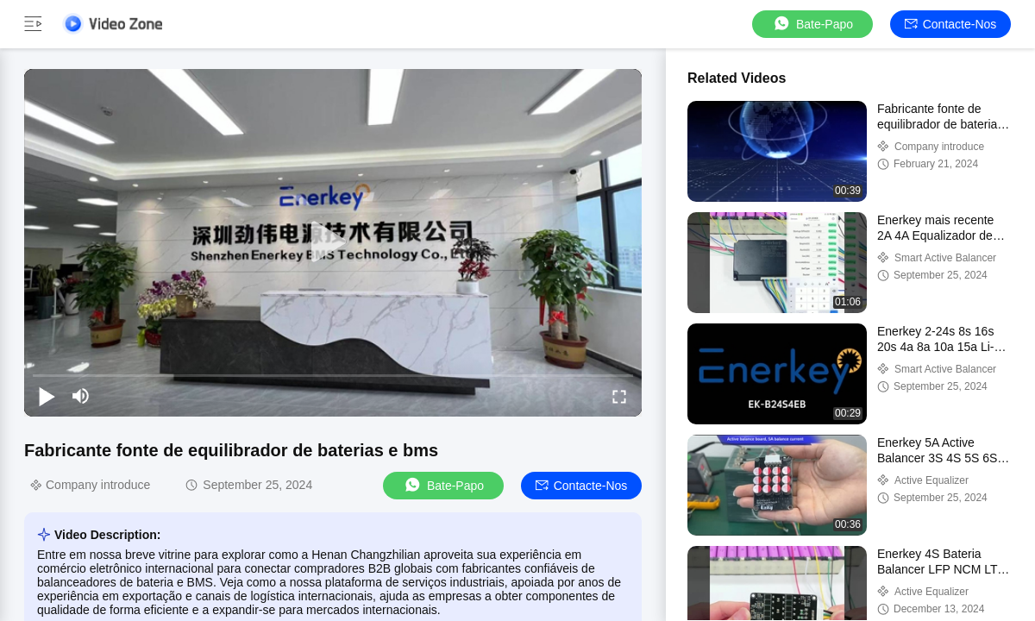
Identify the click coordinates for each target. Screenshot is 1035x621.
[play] (332, 242)
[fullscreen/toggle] (619, 396)
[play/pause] (46, 396)
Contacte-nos (951, 24)
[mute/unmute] (81, 396)
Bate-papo (812, 24)
